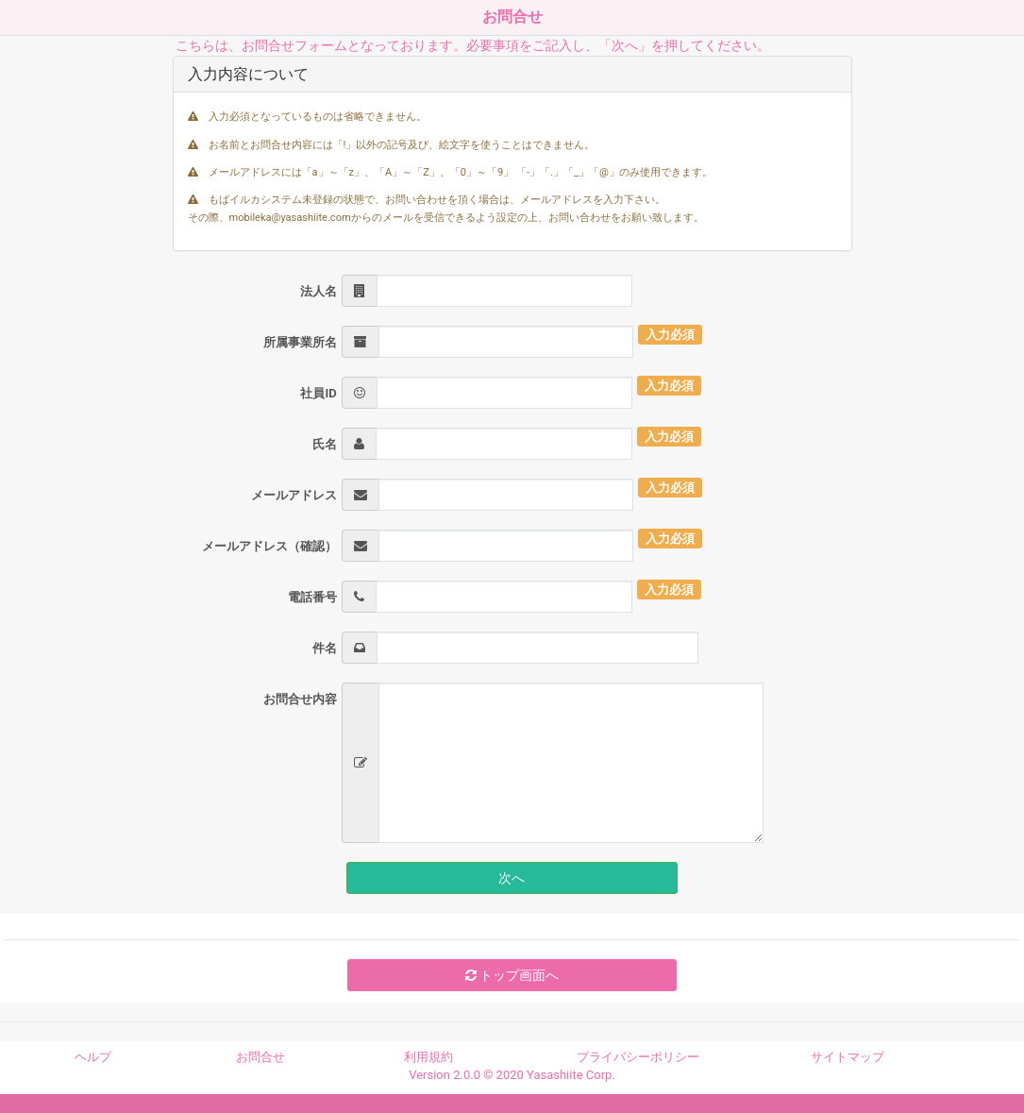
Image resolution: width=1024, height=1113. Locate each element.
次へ (511, 877)
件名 (324, 648)
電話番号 (312, 597)
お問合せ (260, 1057)
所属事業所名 (300, 342)
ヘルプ (93, 1057)
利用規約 (428, 1057)
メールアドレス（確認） (269, 546)
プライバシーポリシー (638, 1057)
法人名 (318, 291)
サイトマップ (847, 1057)
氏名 (324, 444)
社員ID (318, 393)
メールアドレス (294, 495)
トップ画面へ (512, 975)
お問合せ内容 (300, 699)
